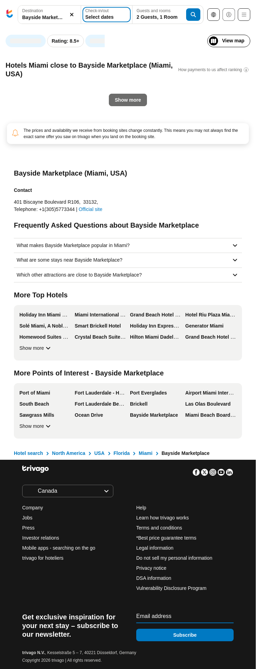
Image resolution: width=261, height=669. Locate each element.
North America (68, 453)
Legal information (154, 548)
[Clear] (72, 14)
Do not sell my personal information (175, 558)
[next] (191, 37)
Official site (90, 209)
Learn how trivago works (162, 517)
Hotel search (28, 453)
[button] (49, 15)
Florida (122, 453)
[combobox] (49, 15)
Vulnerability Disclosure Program (171, 588)
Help (141, 507)
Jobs (27, 517)
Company (32, 507)
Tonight (25, 161)
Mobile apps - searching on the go (58, 548)
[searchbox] (49, 17)
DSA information (153, 578)
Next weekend (172, 161)
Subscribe (185, 635)
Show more (35, 348)
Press (28, 528)
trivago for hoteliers (42, 558)
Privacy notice (151, 568)
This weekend (122, 161)
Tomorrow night (70, 161)
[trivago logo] (10, 14)
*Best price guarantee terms (166, 538)
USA (99, 453)
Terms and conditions (159, 528)
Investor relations (40, 538)
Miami (146, 453)
